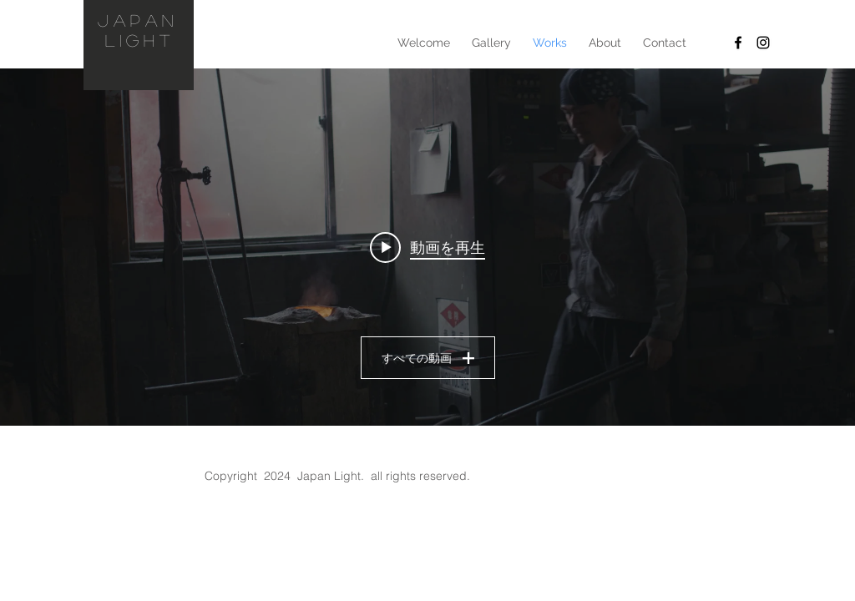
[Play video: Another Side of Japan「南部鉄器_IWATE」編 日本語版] (427, 247)
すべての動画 (428, 358)
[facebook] (738, 42)
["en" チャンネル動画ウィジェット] (427, 247)
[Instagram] (763, 42)
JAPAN (133, 20)
